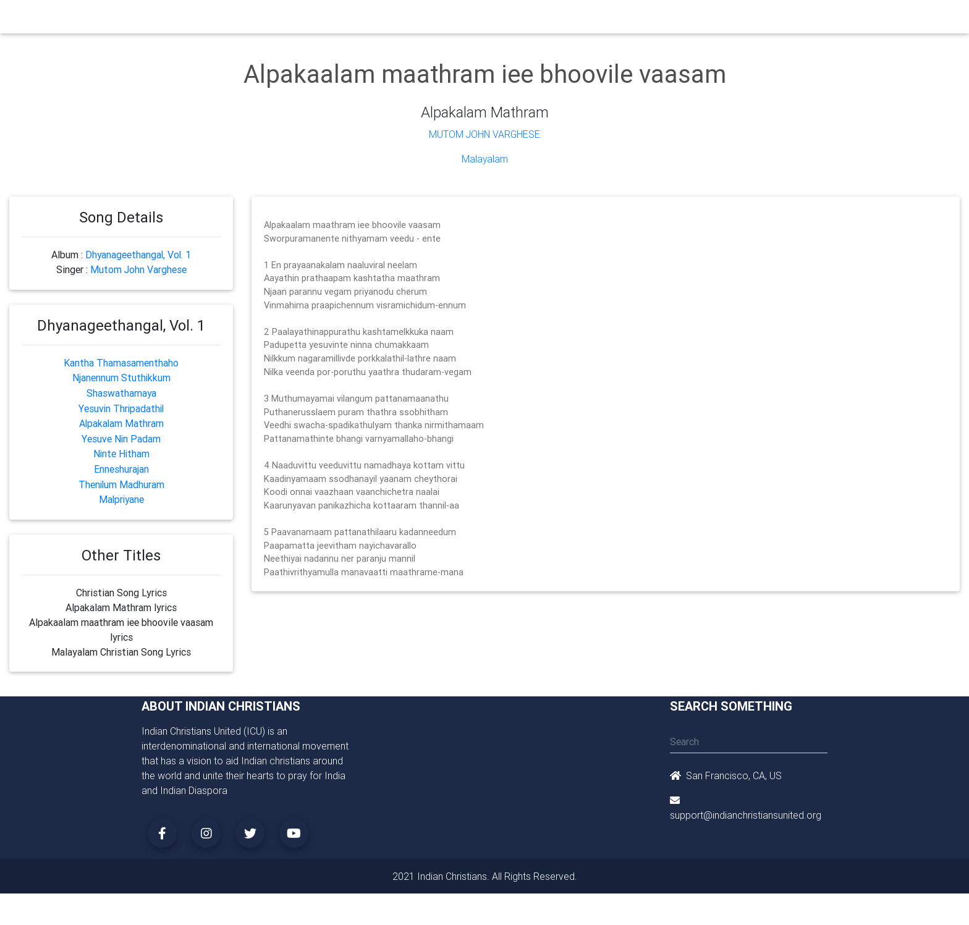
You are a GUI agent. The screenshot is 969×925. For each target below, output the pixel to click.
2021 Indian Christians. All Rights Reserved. (484, 870)
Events (494, 20)
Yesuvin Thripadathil (121, 405)
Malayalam (484, 159)
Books (456, 20)
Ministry (348, 20)
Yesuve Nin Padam (121, 435)
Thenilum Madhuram (121, 479)
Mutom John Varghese (484, 134)
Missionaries (580, 20)
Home (261, 19)
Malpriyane (121, 494)
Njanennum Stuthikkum (121, 376)
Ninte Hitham (121, 450)
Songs (631, 20)
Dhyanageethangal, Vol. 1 (138, 254)
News (531, 20)
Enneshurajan (121, 464)
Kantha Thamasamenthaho (121, 361)
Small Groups (403, 20)
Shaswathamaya (121, 390)
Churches (302, 20)
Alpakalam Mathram (121, 420)
